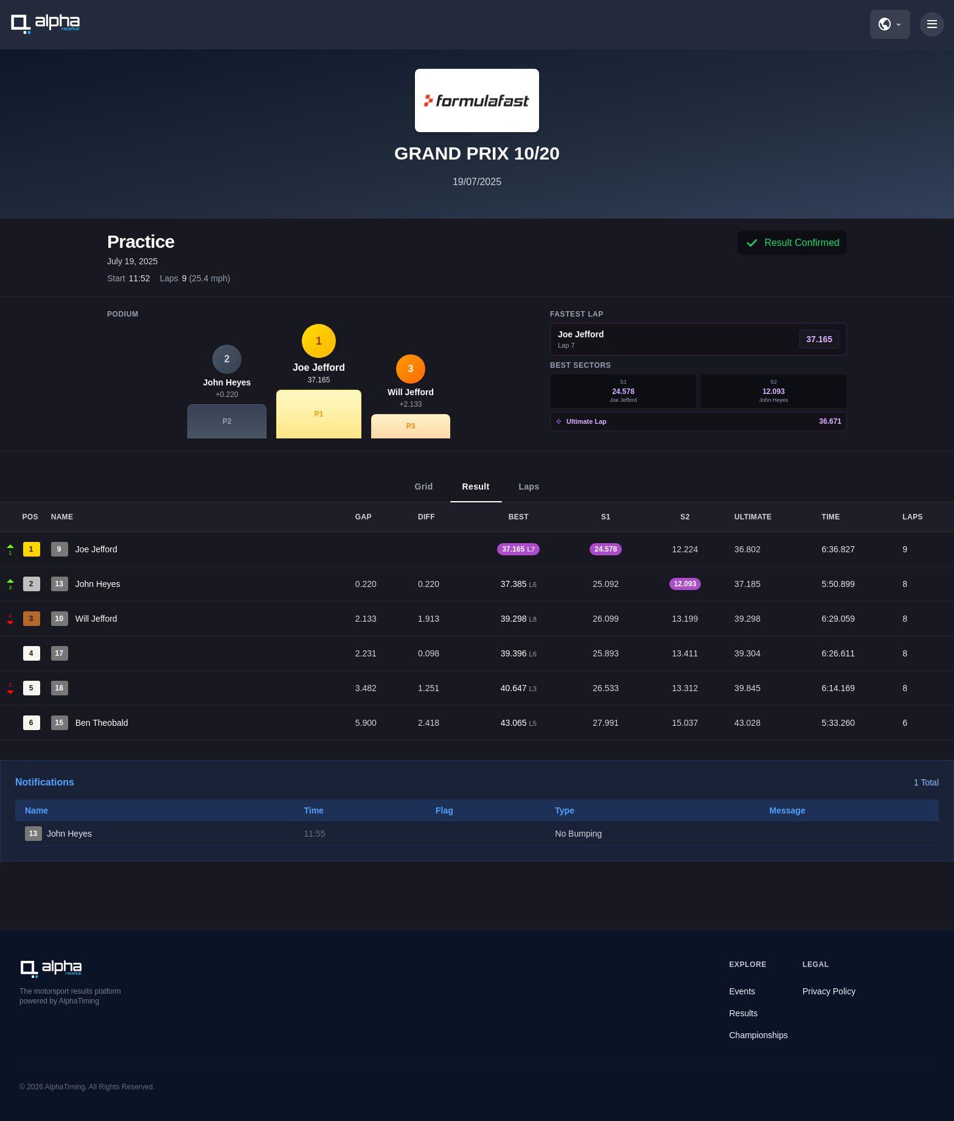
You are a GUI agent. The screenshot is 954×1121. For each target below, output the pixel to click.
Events (742, 991)
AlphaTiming (65, 1087)
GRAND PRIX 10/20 (477, 153)
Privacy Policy (829, 991)
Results (743, 1013)
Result (476, 492)
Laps (529, 492)
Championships (759, 1035)
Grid (423, 492)
